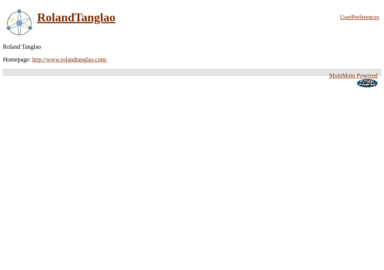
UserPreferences (359, 17)
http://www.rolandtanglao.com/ (69, 59)
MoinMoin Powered (353, 75)
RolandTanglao (76, 17)
